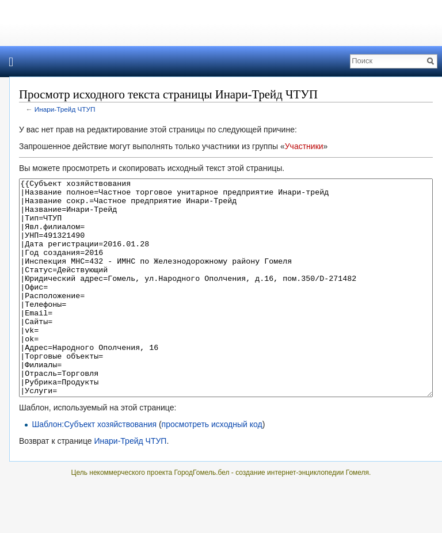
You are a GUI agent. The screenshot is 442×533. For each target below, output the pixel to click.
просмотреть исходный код (212, 467)
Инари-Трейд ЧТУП (65, 109)
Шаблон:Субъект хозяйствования (94, 467)
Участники (304, 146)
